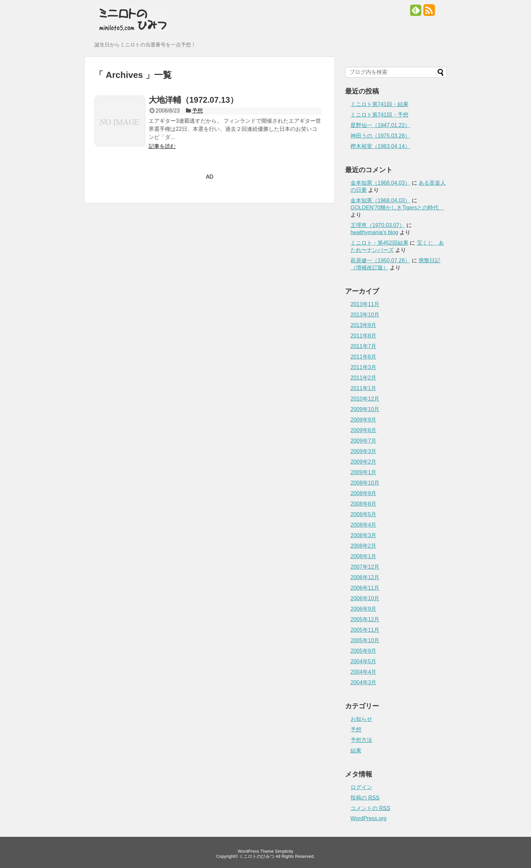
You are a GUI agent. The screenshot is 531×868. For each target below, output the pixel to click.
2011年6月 (364, 357)
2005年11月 (365, 630)
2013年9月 (364, 325)
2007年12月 (365, 567)
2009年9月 (364, 420)
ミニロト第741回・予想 (379, 115)
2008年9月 (364, 493)
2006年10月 (365, 598)
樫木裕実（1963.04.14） (380, 146)
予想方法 (361, 740)
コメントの (370, 808)
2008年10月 (365, 483)
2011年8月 (364, 336)
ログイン (361, 787)
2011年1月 (364, 388)
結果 (356, 750)
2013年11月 (365, 304)
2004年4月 (364, 672)
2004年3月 (364, 682)
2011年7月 (364, 346)
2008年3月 (364, 535)
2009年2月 (364, 462)
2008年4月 (364, 525)
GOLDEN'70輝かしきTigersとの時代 (397, 207)
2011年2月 (364, 378)
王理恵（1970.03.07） (378, 225)
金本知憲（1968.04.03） (380, 183)
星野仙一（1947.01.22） (380, 125)
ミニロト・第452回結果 (379, 243)
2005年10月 (365, 640)
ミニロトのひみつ (256, 856)
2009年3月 (364, 451)
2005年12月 (365, 619)
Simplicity (284, 851)
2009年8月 (364, 430)
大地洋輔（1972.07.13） (193, 99)
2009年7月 (364, 441)
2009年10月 (365, 409)
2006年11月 (365, 588)
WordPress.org (368, 818)
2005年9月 (364, 651)
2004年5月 (364, 661)
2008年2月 (364, 546)
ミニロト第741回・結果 (379, 104)
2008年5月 (364, 514)
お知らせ (361, 719)
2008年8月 (364, 504)
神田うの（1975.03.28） (380, 136)
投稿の (365, 798)
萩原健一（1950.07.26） (380, 260)
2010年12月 (365, 399)
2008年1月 (364, 556)
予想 (197, 111)
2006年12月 (365, 577)
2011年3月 (364, 367)
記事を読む (162, 146)
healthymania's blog (374, 232)
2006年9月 (364, 609)
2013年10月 (365, 315)
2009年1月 (364, 472)
